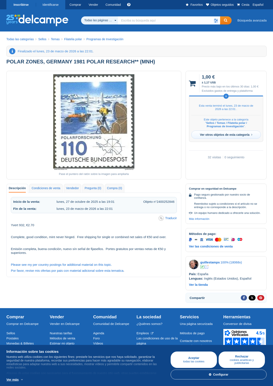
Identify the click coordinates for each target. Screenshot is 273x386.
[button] (216, 20)
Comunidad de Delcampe (111, 324)
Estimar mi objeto (62, 343)
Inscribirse (21, 4)
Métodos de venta (62, 338)
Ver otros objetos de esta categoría (226, 134)
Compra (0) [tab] (114, 188)
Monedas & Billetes (20, 343)
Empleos (144, 333)
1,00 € (254, 86)
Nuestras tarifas (61, 333)
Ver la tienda (198, 284)
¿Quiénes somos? (149, 324)
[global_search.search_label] (169, 20)
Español (258, 4)
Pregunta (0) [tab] (93, 188)
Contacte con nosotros (196, 341)
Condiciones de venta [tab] (46, 188)
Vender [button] (93, 4)
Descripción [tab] (17, 188)
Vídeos (98, 343)
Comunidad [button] (113, 4)
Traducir (168, 218)
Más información (199, 218)
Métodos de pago (192, 333)
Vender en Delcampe (65, 324)
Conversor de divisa (237, 324)
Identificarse (50, 4)
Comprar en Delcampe (22, 324)
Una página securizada (196, 324)
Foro (96, 338)
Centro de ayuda (191, 346)
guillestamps (210, 262)
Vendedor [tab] (72, 188)
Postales (12, 338)
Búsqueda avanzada (252, 20)
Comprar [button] (75, 4)
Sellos (10, 333)
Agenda (98, 333)
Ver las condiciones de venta (211, 246)
